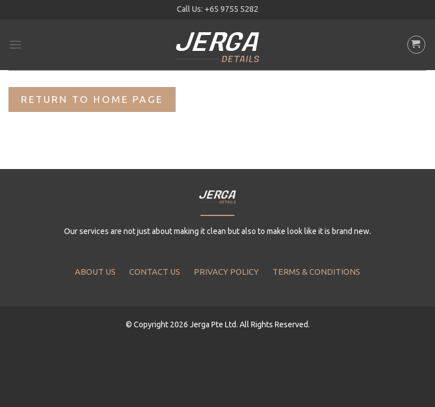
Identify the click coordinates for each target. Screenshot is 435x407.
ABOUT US (95, 271)
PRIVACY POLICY (226, 271)
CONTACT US (154, 271)
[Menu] (15, 44)
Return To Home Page (92, 99)
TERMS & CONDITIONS (316, 271)
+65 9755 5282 (231, 9)
